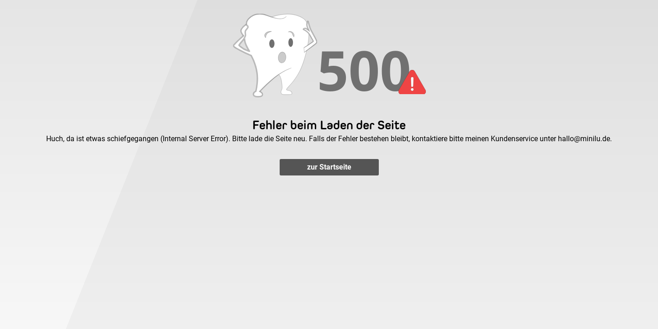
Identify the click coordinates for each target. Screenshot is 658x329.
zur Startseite (329, 167)
